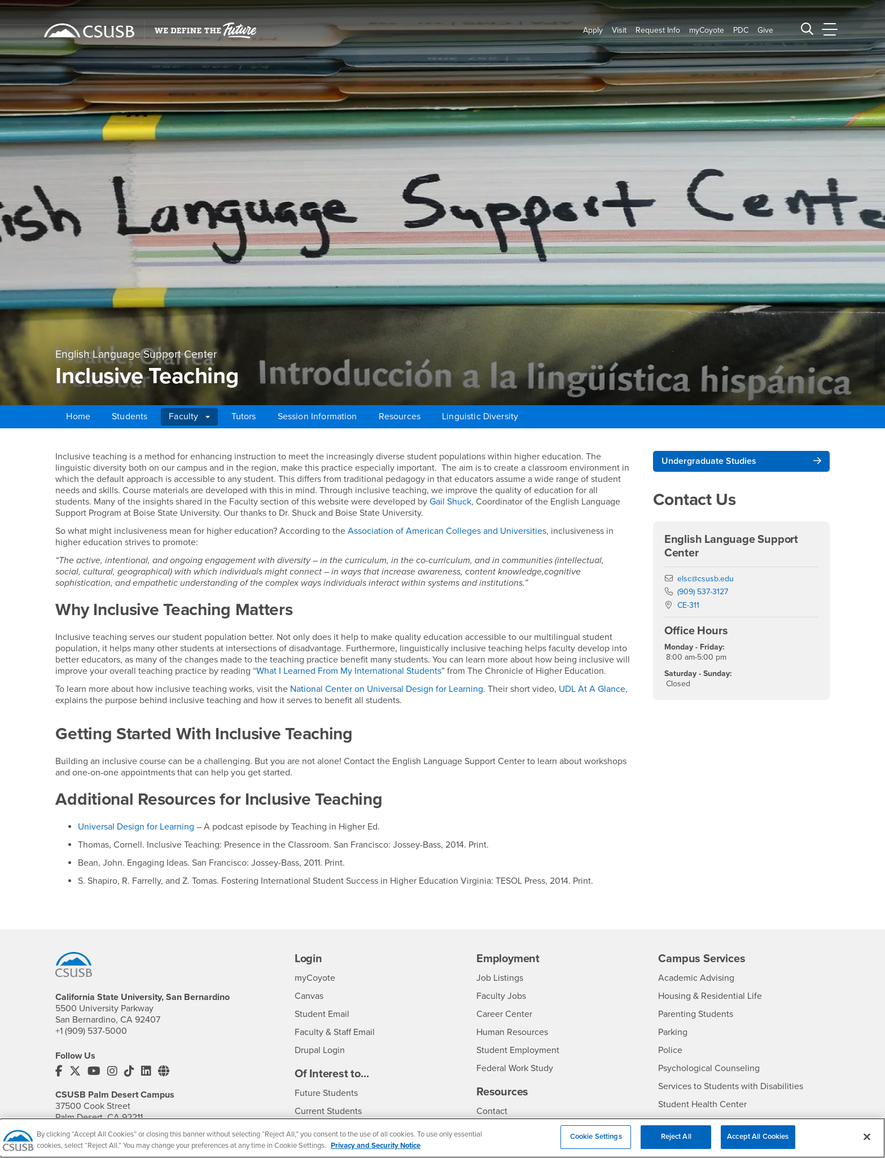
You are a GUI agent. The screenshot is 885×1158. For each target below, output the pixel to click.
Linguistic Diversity (480, 416)
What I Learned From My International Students (348, 671)
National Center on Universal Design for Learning (385, 689)
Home (78, 416)
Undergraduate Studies (708, 461)
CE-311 (688, 605)
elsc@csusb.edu (705, 579)
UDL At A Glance (592, 689)
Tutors (243, 416)
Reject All (676, 1145)
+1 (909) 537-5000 (91, 1031)
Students (129, 416)
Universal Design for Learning (136, 826)
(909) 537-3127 (702, 591)
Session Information (317, 416)
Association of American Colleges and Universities (447, 531)
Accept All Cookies (757, 1145)
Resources (399, 416)
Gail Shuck (450, 501)
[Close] (867, 1144)
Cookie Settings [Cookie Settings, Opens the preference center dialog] (596, 1145)
